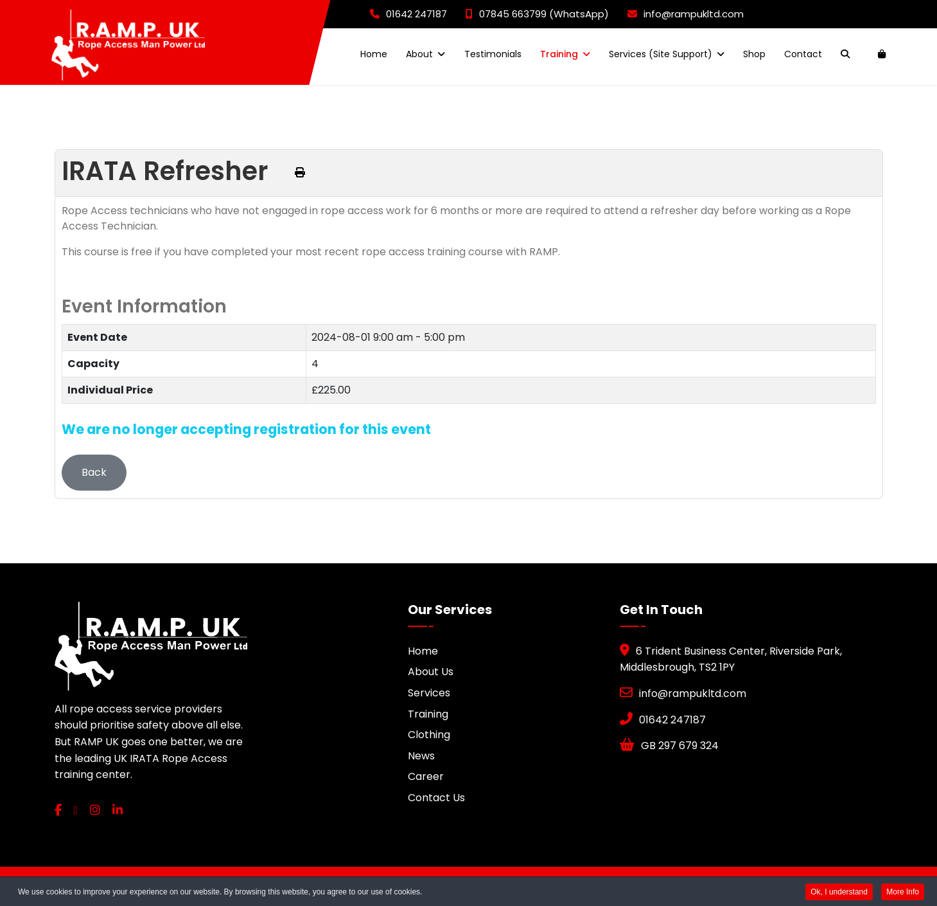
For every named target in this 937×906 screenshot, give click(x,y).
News (421, 755)
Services (429, 692)
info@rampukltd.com (685, 14)
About (419, 54)
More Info (902, 892)
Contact (803, 54)
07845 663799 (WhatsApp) (537, 14)
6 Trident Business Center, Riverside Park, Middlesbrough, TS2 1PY (731, 659)
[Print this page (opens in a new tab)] (300, 172)
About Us (430, 671)
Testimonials (492, 54)
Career (426, 776)
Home (373, 54)
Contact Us (436, 797)
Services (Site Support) (660, 54)
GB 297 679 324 (669, 745)
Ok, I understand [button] (839, 892)
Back (94, 472)
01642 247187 (408, 14)
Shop (754, 54)
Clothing (429, 734)
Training (559, 54)
